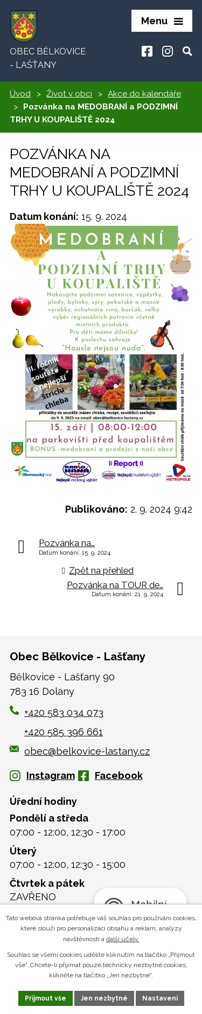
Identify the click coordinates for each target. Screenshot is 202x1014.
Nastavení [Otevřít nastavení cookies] (160, 998)
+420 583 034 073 (63, 712)
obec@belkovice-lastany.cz (80, 751)
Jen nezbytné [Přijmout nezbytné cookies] (104, 998)
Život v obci (69, 94)
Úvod (20, 94)
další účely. (123, 939)
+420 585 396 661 (63, 731)
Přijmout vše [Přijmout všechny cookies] (45, 998)
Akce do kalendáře (144, 94)
